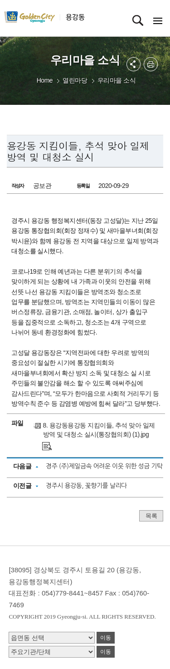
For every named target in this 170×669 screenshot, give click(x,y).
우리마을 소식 (116, 80)
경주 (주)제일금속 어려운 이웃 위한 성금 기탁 (104, 466)
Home (45, 80)
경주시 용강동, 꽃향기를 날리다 (86, 485)
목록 (151, 515)
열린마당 (75, 80)
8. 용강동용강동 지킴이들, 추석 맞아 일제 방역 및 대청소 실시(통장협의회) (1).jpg (99, 430)
